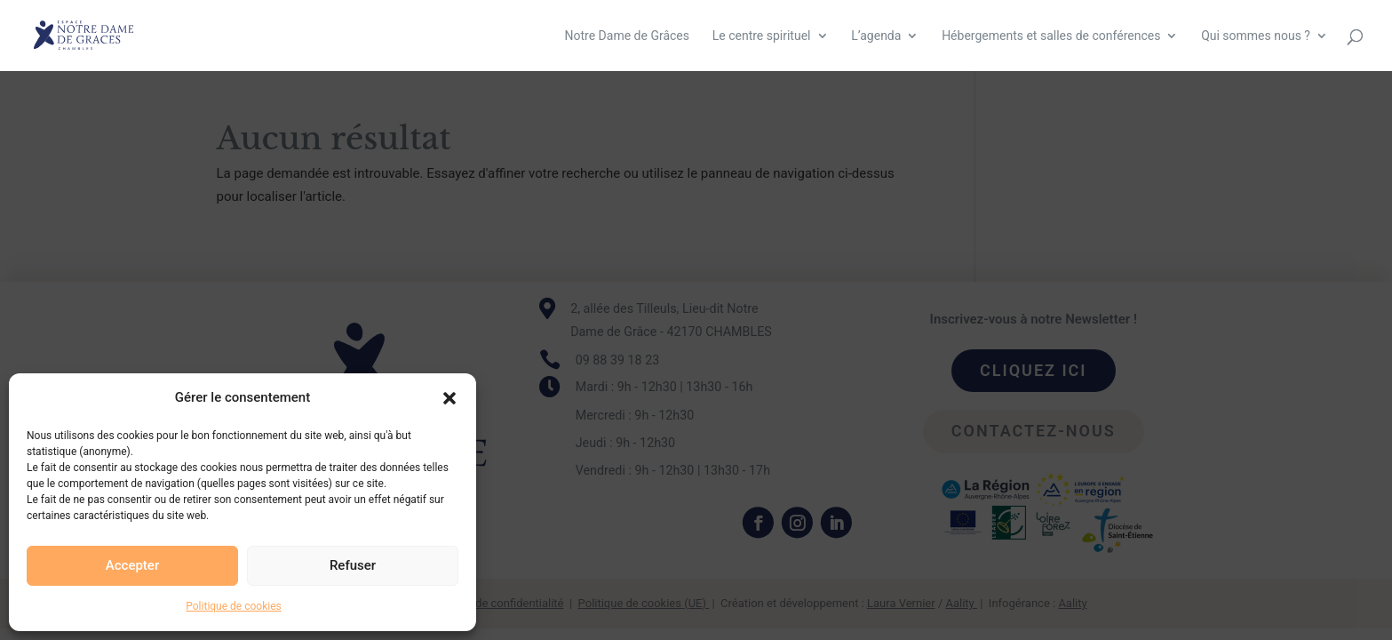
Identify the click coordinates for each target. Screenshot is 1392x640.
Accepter (132, 565)
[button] (449, 398)
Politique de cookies (233, 606)
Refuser (353, 565)
